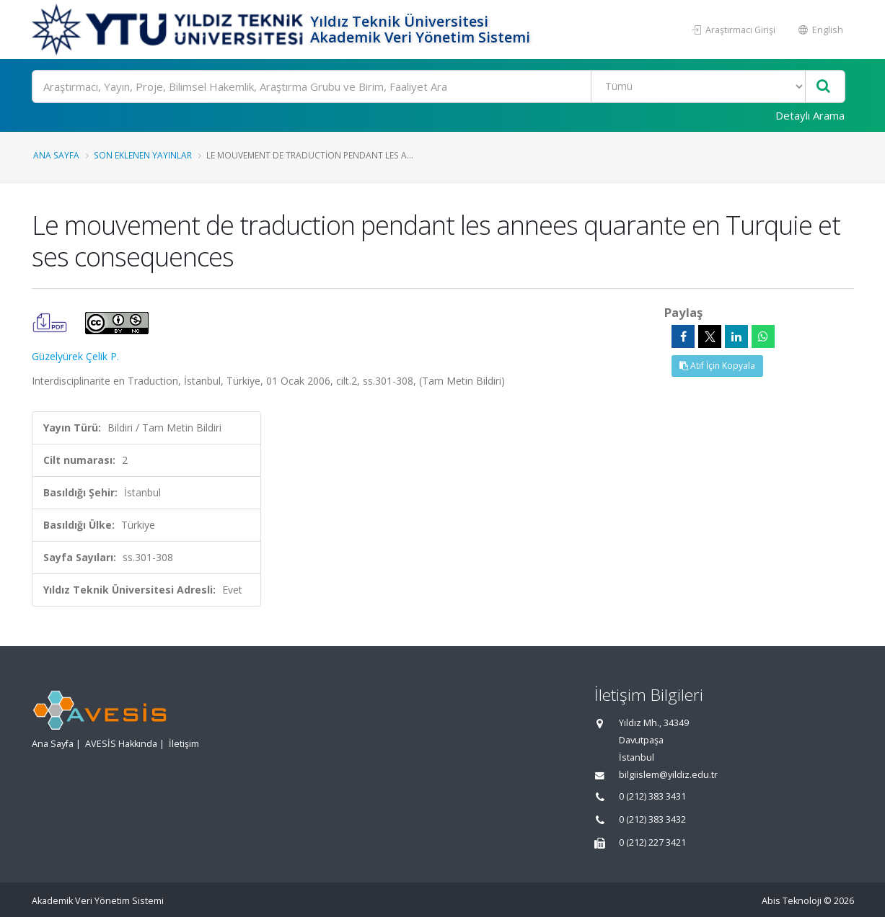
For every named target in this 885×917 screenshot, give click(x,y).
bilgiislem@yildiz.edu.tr (668, 775)
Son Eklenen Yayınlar (143, 155)
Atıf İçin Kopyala (717, 365)
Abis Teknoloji (792, 901)
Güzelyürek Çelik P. (75, 356)
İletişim (184, 744)
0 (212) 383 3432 (652, 819)
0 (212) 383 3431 (652, 796)
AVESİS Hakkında (121, 744)
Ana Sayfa (56, 155)
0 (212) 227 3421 (652, 842)
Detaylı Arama (810, 115)
